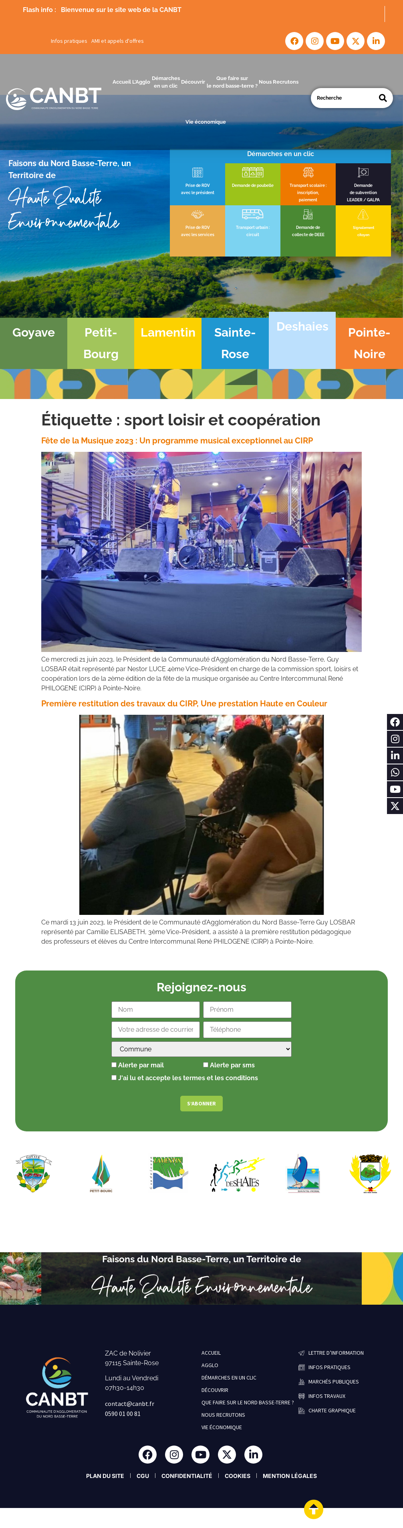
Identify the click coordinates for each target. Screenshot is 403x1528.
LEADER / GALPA (363, 200)
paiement (308, 200)
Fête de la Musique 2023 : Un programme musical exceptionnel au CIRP (177, 440)
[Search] (383, 98)
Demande (363, 185)
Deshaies (302, 326)
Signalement (363, 228)
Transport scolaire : (308, 185)
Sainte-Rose (235, 343)
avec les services (197, 235)
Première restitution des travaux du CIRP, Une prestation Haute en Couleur (184, 703)
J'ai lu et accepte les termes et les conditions (188, 1078)
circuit (252, 235)
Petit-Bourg (101, 343)
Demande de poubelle (253, 185)
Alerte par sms (229, 1065)
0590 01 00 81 (123, 1414)
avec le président (197, 192)
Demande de (308, 227)
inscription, (308, 192)
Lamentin (168, 332)
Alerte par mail (137, 1065)
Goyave (33, 332)
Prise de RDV (197, 185)
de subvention (363, 192)
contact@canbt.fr (129, 1404)
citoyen (363, 235)
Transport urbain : (253, 227)
